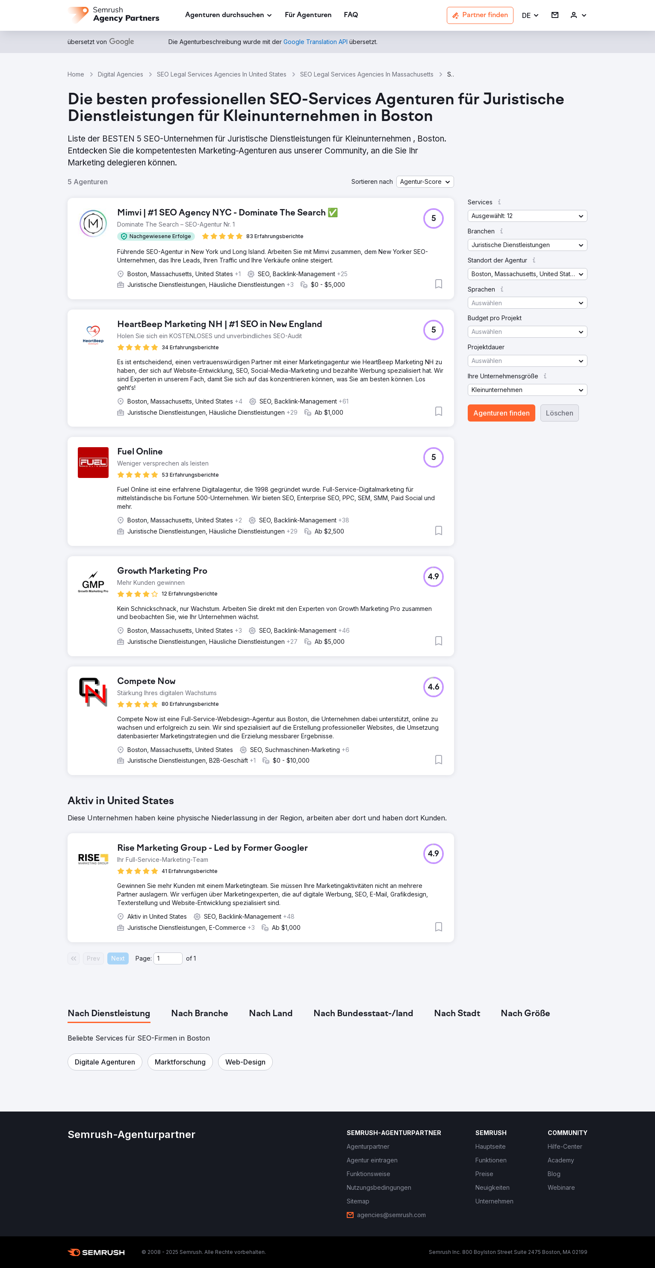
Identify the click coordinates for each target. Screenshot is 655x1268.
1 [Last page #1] (195, 958)
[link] (308, 15)
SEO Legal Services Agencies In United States (221, 74)
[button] (531, 15)
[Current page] (168, 958)
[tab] (109, 1014)
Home (76, 74)
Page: (144, 958)
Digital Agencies (120, 74)
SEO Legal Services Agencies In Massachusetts (367, 74)
